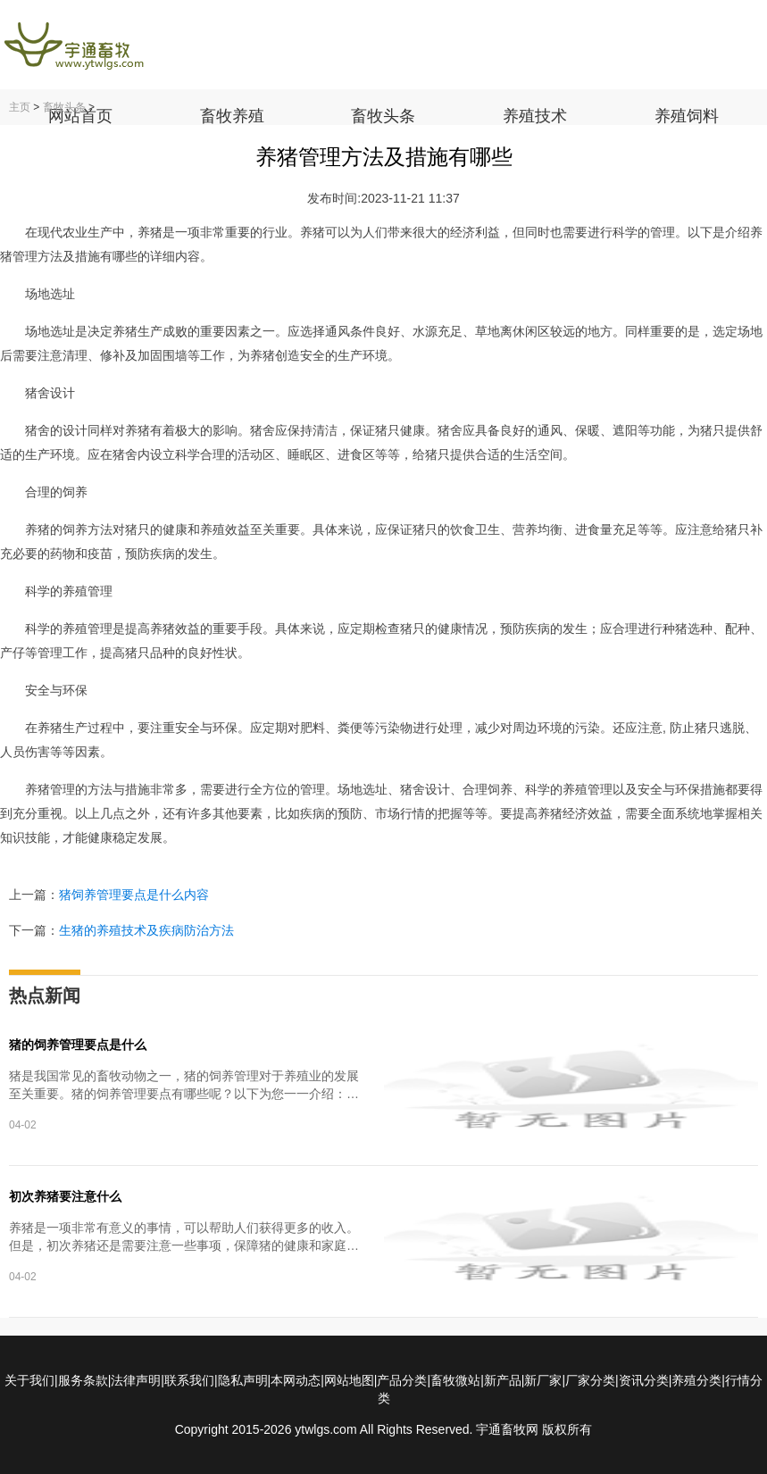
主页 (19, 107)
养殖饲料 (686, 116)
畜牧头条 (383, 116)
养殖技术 (535, 116)
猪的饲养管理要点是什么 (77, 1044)
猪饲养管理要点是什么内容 (134, 894)
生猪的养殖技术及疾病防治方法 (146, 930)
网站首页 (80, 116)
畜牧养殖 (232, 116)
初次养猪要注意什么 (65, 1196)
